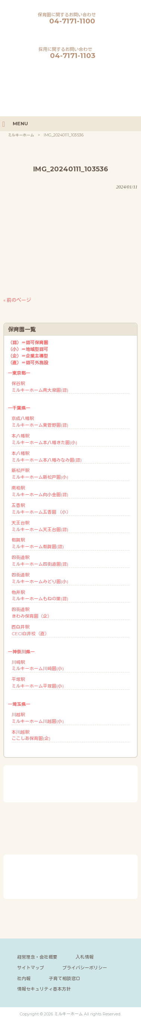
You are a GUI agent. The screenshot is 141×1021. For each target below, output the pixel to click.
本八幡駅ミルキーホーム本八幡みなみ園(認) (47, 456)
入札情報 (85, 957)
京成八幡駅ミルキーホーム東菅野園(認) (40, 422)
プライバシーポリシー (84, 967)
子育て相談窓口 (64, 978)
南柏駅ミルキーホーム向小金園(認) (40, 491)
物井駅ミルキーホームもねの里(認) (40, 595)
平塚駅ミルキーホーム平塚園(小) (38, 682)
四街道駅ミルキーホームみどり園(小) (40, 578)
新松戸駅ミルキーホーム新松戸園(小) (40, 474)
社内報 (24, 978)
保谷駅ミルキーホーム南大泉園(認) (40, 387)
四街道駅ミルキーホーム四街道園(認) (40, 561)
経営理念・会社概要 (37, 957)
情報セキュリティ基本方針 (44, 989)
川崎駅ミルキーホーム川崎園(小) (38, 665)
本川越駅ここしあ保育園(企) (31, 735)
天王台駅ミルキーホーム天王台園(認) (40, 526)
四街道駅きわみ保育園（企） (32, 613)
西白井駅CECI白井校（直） (30, 630)
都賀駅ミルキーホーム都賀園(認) (38, 543)
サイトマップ (30, 967)
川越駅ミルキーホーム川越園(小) (38, 718)
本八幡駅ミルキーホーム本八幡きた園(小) (44, 439)
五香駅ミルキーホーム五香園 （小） (41, 509)
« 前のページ (17, 300)
